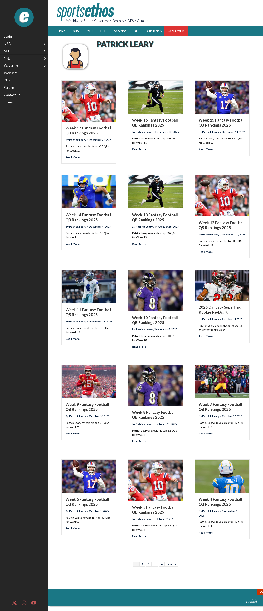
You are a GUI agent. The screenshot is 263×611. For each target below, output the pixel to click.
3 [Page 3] (148, 564)
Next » (171, 564)
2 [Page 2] (142, 564)
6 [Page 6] (162, 564)
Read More (73, 157)
